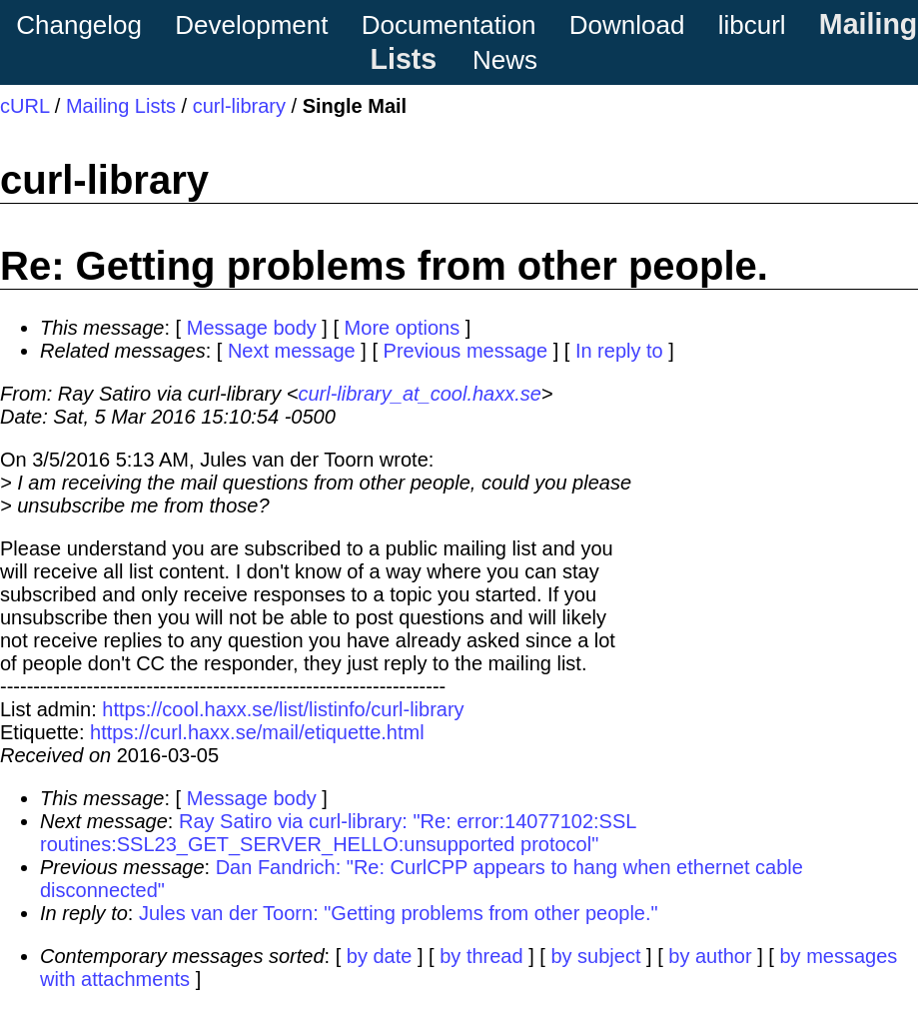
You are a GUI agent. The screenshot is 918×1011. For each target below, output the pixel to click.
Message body (252, 328)
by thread (481, 956)
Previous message (466, 351)
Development (251, 25)
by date (380, 956)
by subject (595, 956)
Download (627, 25)
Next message (292, 351)
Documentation (449, 25)
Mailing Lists (121, 106)
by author (709, 956)
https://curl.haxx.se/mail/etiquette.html (257, 732)
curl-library (239, 106)
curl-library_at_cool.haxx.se (419, 394)
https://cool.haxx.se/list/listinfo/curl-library (282, 709)
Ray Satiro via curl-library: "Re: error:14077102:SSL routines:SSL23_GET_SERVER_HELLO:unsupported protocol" (338, 832)
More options (402, 328)
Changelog (79, 25)
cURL (24, 106)
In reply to (619, 351)
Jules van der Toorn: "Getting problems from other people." (398, 913)
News (504, 60)
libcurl (752, 25)
